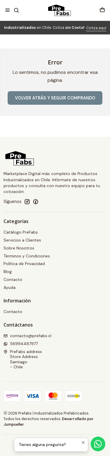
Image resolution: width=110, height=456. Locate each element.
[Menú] (7, 10)
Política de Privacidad (24, 263)
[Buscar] (16, 10)
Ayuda (10, 287)
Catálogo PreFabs (21, 232)
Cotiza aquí (96, 27)
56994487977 (21, 343)
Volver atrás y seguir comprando (55, 98)
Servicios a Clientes (22, 240)
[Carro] (102, 10)
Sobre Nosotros (19, 248)
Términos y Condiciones (27, 256)
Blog (8, 271)
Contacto (13, 279)
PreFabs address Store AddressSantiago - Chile (23, 359)
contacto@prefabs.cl (27, 335)
